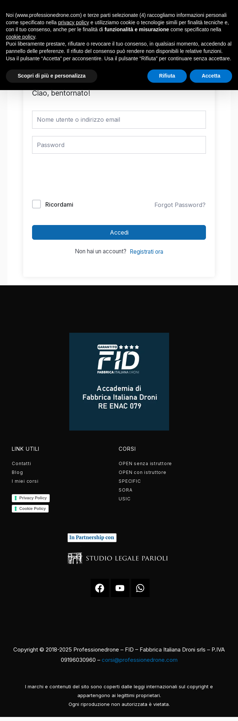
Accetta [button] (211, 76)
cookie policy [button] (20, 37)
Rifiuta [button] (167, 76)
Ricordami (59, 204)
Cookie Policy (32, 508)
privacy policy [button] (73, 22)
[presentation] (82, 178)
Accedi (119, 232)
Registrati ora (146, 251)
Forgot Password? (180, 204)
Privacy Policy (33, 498)
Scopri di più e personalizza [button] (51, 76)
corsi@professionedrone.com (140, 659)
